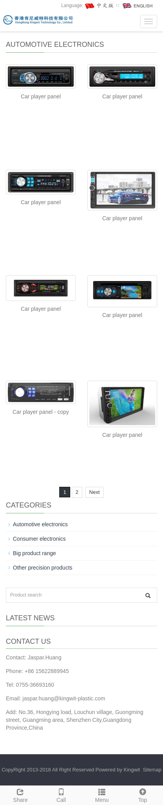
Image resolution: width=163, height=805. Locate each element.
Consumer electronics (39, 539)
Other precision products (43, 568)
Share (20, 794)
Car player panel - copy (40, 412)
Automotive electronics (40, 524)
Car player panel (41, 96)
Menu (102, 794)
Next (94, 492)
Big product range (34, 553)
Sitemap (152, 770)
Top (142, 794)
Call (61, 794)
